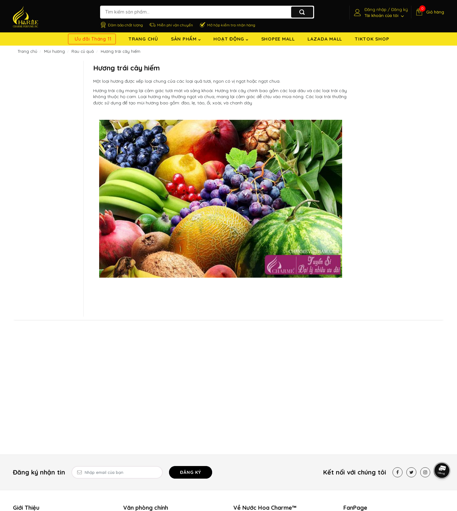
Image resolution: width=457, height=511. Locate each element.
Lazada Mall (324, 39)
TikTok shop (372, 39)
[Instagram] (425, 472)
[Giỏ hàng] (429, 12)
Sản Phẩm (186, 39)
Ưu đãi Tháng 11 (93, 39)
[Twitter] (411, 472)
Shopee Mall (278, 39)
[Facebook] (397, 472)
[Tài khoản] (380, 12)
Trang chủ (143, 39)
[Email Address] (117, 472)
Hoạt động (230, 39)
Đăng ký (190, 472)
